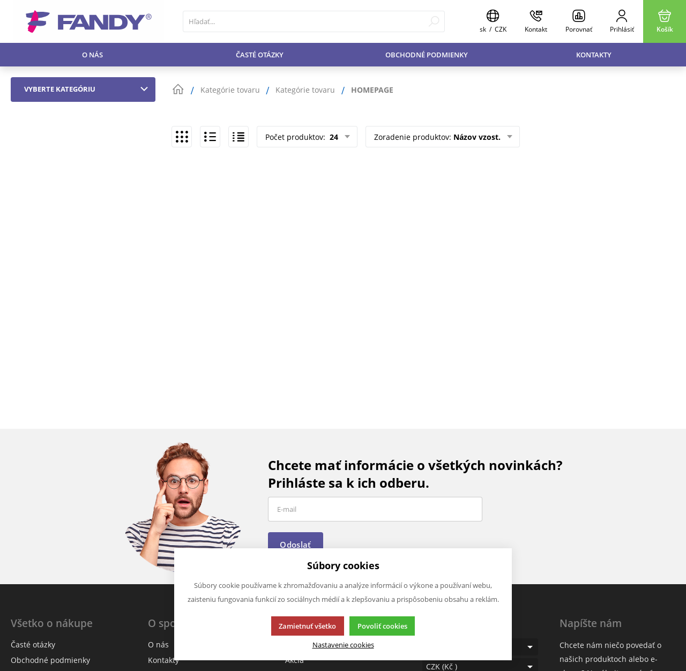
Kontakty (594, 54)
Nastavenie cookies (343, 645)
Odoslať (295, 544)
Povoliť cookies (382, 626)
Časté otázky (260, 54)
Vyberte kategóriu (88, 89)
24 (332, 137)
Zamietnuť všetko (307, 626)
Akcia (294, 660)
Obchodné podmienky (426, 54)
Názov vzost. (477, 137)
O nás (92, 54)
